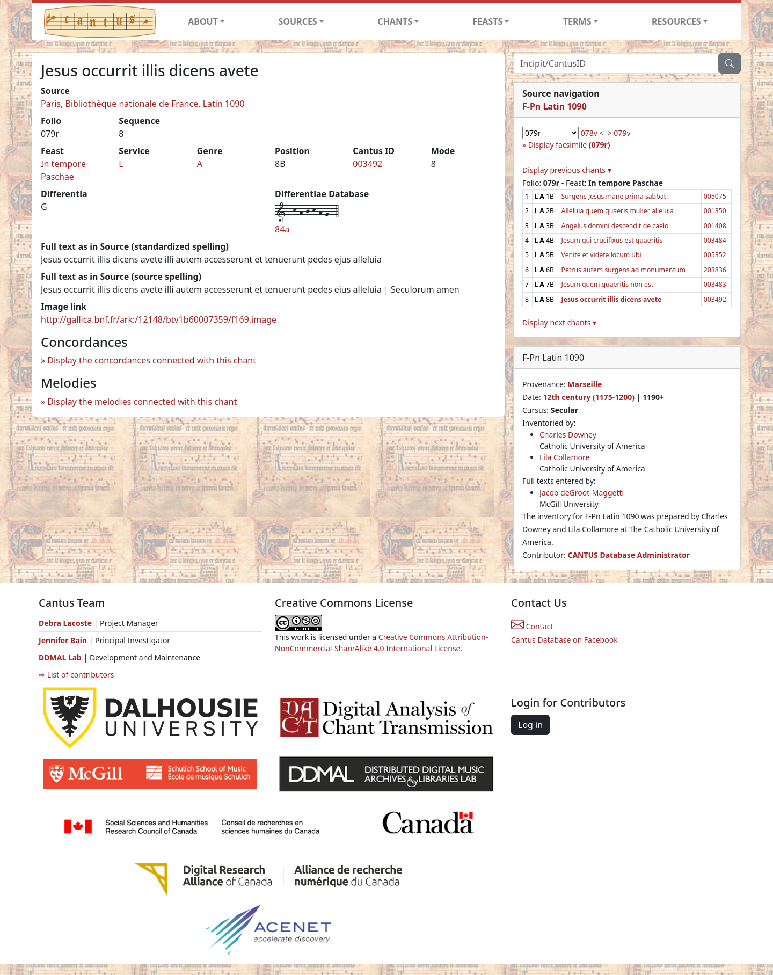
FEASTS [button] (488, 21)
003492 (367, 164)
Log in (530, 725)
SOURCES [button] (298, 21)
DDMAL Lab (60, 657)
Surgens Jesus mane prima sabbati (614, 196)
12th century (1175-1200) (589, 397)
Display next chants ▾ (559, 322)
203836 (715, 269)
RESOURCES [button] (676, 21)
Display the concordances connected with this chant (151, 360)
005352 (715, 254)
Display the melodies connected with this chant (142, 402)
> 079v (619, 133)
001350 (715, 210)
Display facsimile (569, 145)
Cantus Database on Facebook (564, 640)
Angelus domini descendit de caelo (615, 225)
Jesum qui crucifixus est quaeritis (612, 240)
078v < (592, 133)
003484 (715, 240)
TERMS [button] (577, 21)
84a (282, 229)
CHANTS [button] (394, 21)
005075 (715, 196)
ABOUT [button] (203, 21)
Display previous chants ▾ (566, 170)
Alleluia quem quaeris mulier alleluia (617, 210)
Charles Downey (567, 435)
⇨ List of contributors (76, 675)
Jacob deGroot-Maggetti (581, 493)
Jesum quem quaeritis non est (607, 284)
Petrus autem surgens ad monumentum (623, 269)
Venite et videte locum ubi (601, 254)
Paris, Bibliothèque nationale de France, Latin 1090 (143, 104)
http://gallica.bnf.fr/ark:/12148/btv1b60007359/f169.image (158, 319)
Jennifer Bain (64, 640)
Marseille (584, 384)
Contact (532, 626)
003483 (715, 284)
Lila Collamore (564, 457)
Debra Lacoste (65, 623)
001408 (715, 225)
